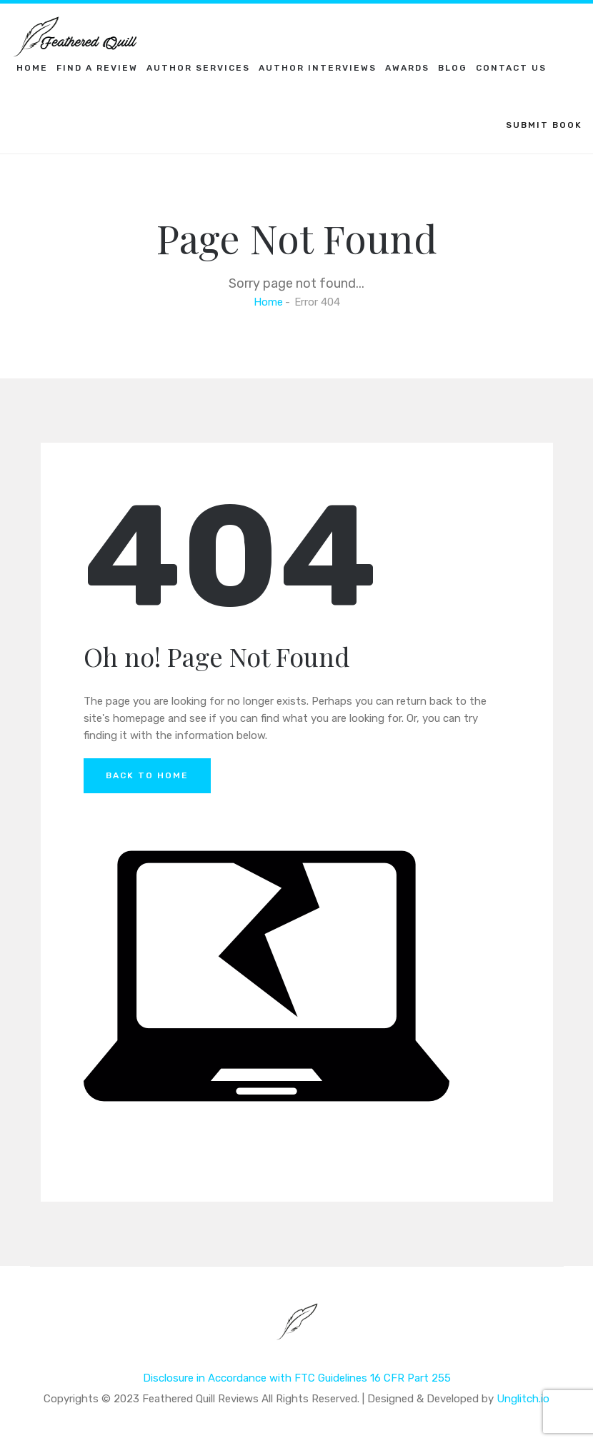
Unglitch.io (523, 1398)
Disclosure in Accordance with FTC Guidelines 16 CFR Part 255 (297, 1378)
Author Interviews (318, 68)
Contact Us (511, 68)
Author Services (198, 68)
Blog (452, 68)
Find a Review (97, 68)
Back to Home (147, 775)
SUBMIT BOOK (544, 125)
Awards (407, 68)
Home (32, 68)
